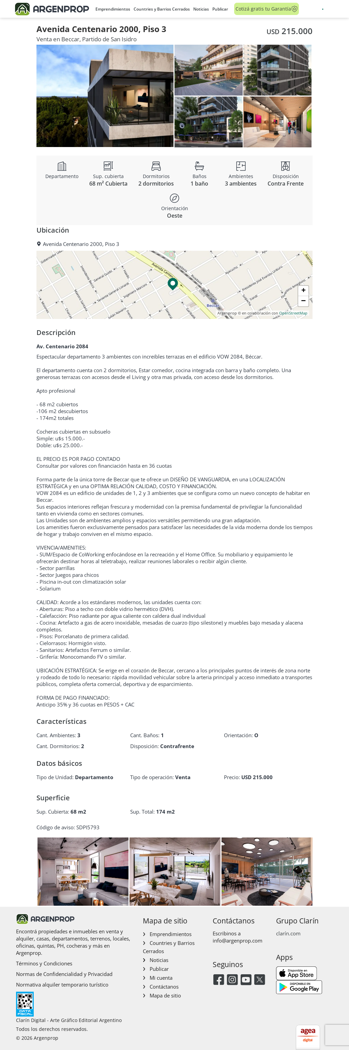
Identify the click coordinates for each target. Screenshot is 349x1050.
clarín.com (288, 933)
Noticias (201, 9)
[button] (174, 285)
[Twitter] (259, 980)
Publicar (220, 9)
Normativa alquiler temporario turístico (62, 984)
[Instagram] (232, 980)
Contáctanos (164, 986)
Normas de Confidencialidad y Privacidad (64, 974)
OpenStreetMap (293, 313)
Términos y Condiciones (44, 963)
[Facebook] (219, 980)
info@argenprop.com (237, 940)
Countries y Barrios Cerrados (162, 9)
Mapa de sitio (165, 995)
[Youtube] (246, 980)
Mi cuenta (161, 977)
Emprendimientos (112, 9)
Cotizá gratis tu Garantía (267, 8)
